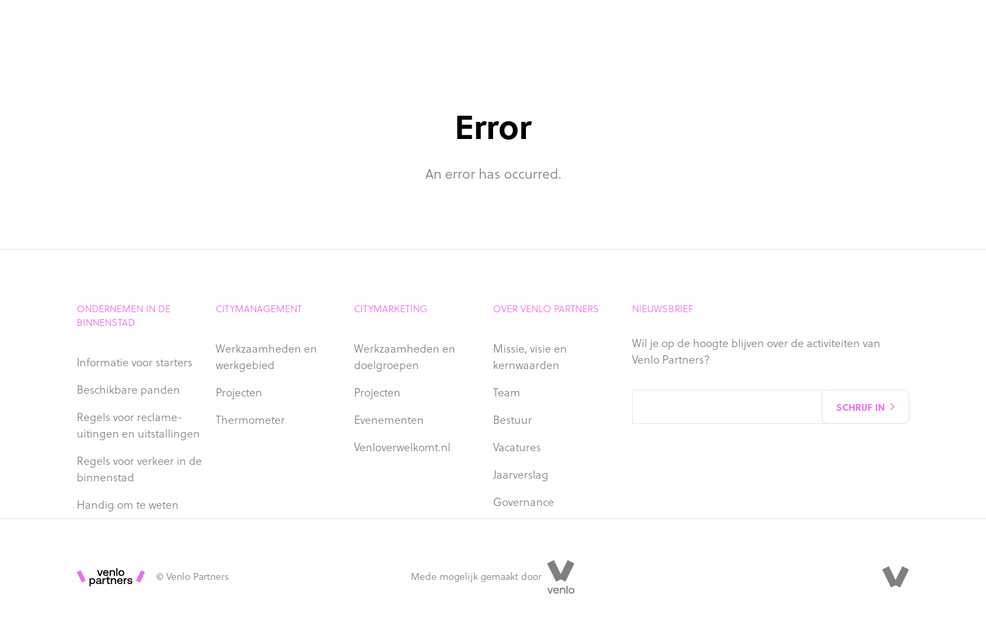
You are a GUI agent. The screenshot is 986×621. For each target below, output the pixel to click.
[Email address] (770, 407)
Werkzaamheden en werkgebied (266, 356)
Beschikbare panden (128, 389)
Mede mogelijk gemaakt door (492, 577)
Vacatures (517, 447)
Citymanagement (259, 309)
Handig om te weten (128, 504)
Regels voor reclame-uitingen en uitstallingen (138, 425)
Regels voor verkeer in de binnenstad (139, 469)
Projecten (239, 392)
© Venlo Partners (153, 577)
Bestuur (512, 419)
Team (506, 392)
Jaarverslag (520, 474)
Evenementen (389, 419)
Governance (523, 501)
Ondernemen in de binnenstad (123, 315)
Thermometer (250, 419)
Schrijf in (865, 407)
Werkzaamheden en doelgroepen (404, 356)
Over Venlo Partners (546, 309)
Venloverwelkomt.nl (402, 447)
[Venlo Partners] (895, 576)
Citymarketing (390, 309)
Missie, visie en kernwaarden (530, 356)
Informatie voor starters (134, 362)
